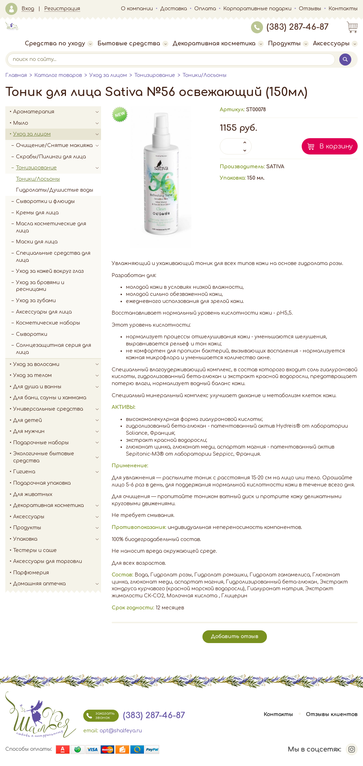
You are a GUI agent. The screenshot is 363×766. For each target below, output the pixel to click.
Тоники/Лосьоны (205, 75)
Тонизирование (154, 75)
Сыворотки (31, 334)
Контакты (343, 8)
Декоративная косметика (218, 43)
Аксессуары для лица (44, 312)
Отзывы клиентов (332, 714)
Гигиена (57, 472)
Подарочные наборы (57, 443)
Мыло (57, 123)
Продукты (288, 43)
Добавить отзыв (234, 636)
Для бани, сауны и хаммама (49, 397)
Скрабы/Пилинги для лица (51, 156)
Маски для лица (36, 241)
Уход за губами (36, 300)
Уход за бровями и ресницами (40, 286)
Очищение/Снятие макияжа (58, 145)
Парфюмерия (31, 572)
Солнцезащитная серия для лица (53, 349)
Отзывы (310, 8)
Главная (16, 75)
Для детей (57, 420)
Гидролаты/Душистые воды (54, 190)
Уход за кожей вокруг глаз (50, 271)
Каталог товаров (58, 75)
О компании (137, 8)
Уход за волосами (57, 364)
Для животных (32, 494)
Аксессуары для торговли (47, 561)
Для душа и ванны (57, 387)
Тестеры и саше (35, 550)
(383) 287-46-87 (290, 27)
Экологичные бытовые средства (57, 457)
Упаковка (57, 539)
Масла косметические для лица (51, 227)
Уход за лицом (108, 75)
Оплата (205, 8)
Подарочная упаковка (42, 483)
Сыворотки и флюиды (45, 201)
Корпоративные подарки (257, 8)
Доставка (173, 8)
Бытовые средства (132, 43)
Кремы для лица (37, 212)
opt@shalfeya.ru (121, 730)
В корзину (336, 146)
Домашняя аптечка (57, 584)
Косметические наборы (48, 323)
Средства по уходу (59, 43)
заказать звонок (99, 716)
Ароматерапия (57, 112)
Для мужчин (57, 431)
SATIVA (275, 166)
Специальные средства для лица (53, 256)
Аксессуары (335, 43)
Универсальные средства (57, 409)
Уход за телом (57, 375)
